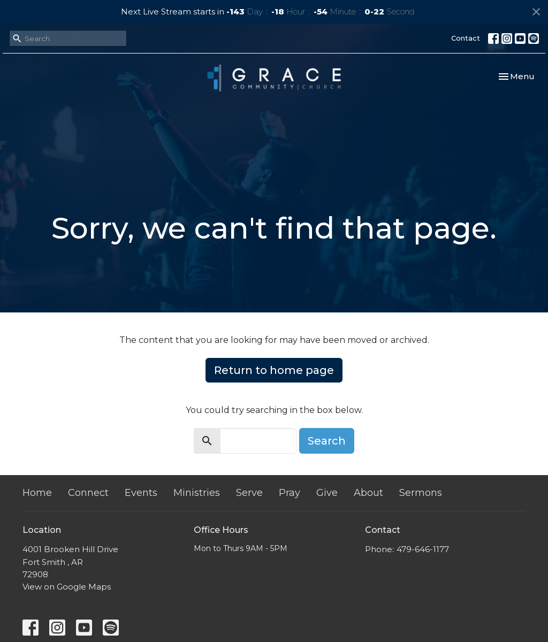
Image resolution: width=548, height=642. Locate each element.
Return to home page (274, 370)
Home (37, 493)
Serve (249, 493)
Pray (289, 493)
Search (327, 440)
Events (141, 493)
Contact (465, 38)
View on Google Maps (66, 587)
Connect (88, 493)
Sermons (420, 493)
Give (327, 493)
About (368, 493)
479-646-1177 (423, 549)
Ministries (196, 493)
